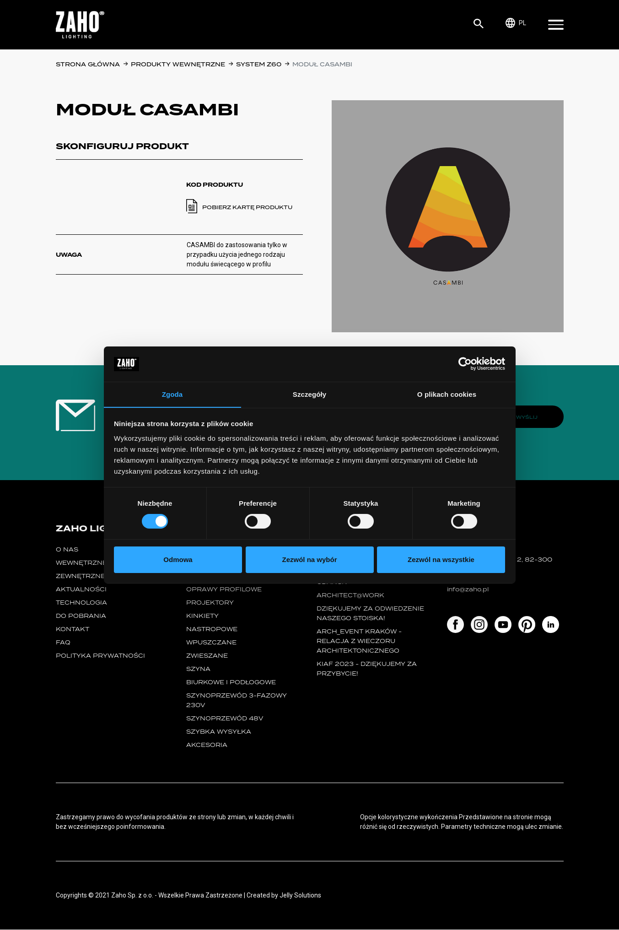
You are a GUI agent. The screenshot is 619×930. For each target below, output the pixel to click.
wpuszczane (211, 643)
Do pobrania (81, 616)
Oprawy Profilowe (224, 590)
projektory (210, 603)
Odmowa (177, 559)
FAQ (63, 643)
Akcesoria (206, 745)
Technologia (81, 603)
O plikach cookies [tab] (446, 394)
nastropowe (211, 629)
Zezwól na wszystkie (441, 559)
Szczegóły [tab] (309, 394)
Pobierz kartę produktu (247, 207)
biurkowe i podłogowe (231, 683)
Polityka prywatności (100, 656)
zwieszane (207, 656)
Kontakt (72, 629)
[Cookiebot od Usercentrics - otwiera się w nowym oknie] (465, 364)
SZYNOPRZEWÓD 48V (224, 719)
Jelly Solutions (300, 895)
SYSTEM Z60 (258, 64)
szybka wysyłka (218, 732)
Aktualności (81, 590)
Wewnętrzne (81, 563)
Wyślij (527, 417)
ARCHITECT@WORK (350, 596)
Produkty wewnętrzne (178, 64)
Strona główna (88, 64)
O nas (67, 550)
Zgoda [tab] (172, 394)
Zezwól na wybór (309, 559)
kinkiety (202, 616)
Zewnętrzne (80, 576)
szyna (198, 669)
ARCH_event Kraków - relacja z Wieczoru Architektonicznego (359, 641)
